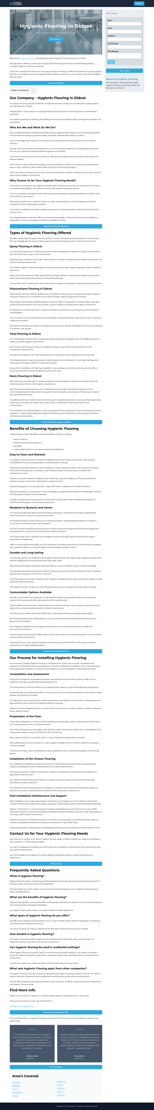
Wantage (23, 1006)
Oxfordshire (17, 1092)
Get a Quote (56, 39)
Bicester (60, 1092)
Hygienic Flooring (27, 58)
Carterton (61, 1088)
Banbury (60, 1095)
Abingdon (14, 1006)
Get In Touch (124, 71)
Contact (139, 3)
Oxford (15, 1089)
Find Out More (55, 864)
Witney (60, 1085)
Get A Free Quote (56, 1067)
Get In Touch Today (56, 83)
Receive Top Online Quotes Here (56, 651)
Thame (15, 1096)
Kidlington (61, 1082)
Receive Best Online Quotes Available (56, 422)
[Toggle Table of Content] (32, 90)
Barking (30, 1006)
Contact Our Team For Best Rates (56, 226)
